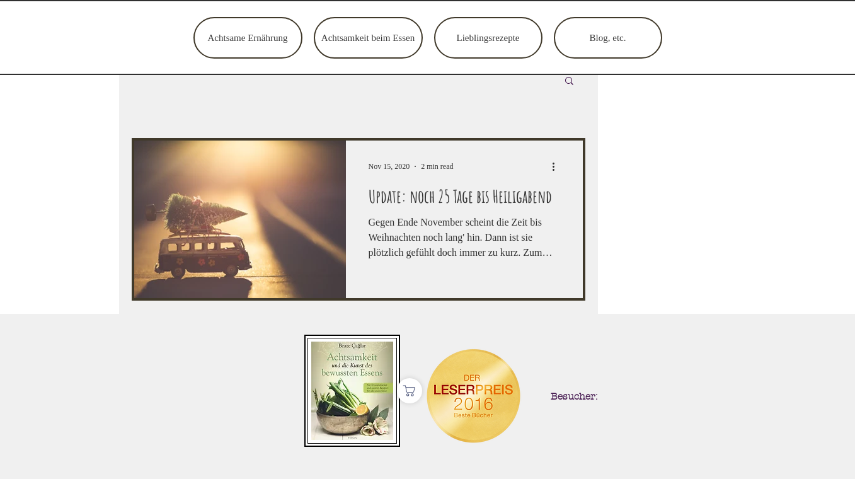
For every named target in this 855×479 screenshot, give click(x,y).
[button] (569, 81)
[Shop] (409, 390)
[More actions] (558, 166)
